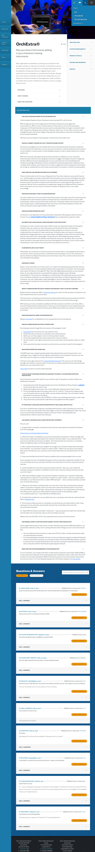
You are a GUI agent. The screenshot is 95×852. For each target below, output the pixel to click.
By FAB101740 (23, 677)
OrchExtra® (85, 586)
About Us (4, 64)
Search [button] (85, 3)
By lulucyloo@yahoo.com (28, 632)
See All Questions (36, 575)
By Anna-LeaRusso (25, 704)
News (3, 57)
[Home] (5, 9)
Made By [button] (72, 69)
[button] (80, 3)
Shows (4, 22)
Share (64, 44)
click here (28, 319)
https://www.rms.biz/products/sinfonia (34, 433)
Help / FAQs (5, 50)
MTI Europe (78, 16)
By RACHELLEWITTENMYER (27, 655)
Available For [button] (75, 42)
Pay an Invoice (77, 23)
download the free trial (53, 361)
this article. (77, 559)
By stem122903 (24, 726)
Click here (23, 369)
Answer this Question (78, 592)
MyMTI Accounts (74, 3)
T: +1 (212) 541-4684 (23, 843)
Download (27, 332)
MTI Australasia (80, 19)
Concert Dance (4, 43)
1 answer (24, 598)
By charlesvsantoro (26, 776)
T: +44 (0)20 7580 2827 (46, 843)
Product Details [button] (76, 55)
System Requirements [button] (77, 49)
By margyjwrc (24, 806)
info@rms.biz (29, 499)
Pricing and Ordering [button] (78, 62)
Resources (5, 29)
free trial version (50, 292)
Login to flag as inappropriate (51, 586)
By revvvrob (23, 753)
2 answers (25, 742)
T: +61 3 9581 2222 (67, 847)
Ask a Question (21, 575)
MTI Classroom (5, 36)
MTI (75, 12)
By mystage (23, 609)
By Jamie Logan (24, 586)
